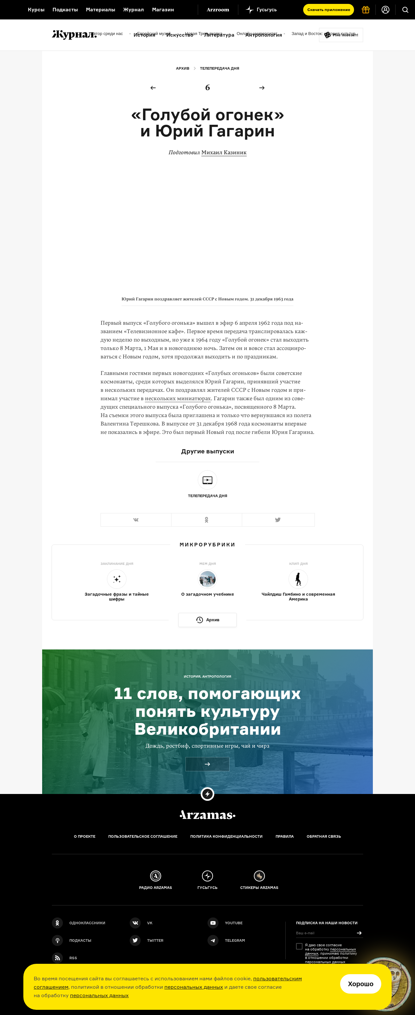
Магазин (163, 9)
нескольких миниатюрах (178, 398)
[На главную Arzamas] (9, 9)
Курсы (36, 9)
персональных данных (193, 987)
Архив (182, 68)
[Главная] (207, 814)
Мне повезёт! (345, 35)
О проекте (84, 836)
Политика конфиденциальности (226, 836)
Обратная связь (324, 836)
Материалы (100, 9)
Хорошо (361, 983)
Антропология (263, 35)
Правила (285, 836)
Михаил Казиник (224, 152)
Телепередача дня (219, 68)
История (144, 35)
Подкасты (65, 9)
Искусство (179, 35)
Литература (219, 35)
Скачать (328, 9)
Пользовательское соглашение (142, 836)
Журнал (133, 9)
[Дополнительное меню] (186, 9)
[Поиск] (405, 9)
